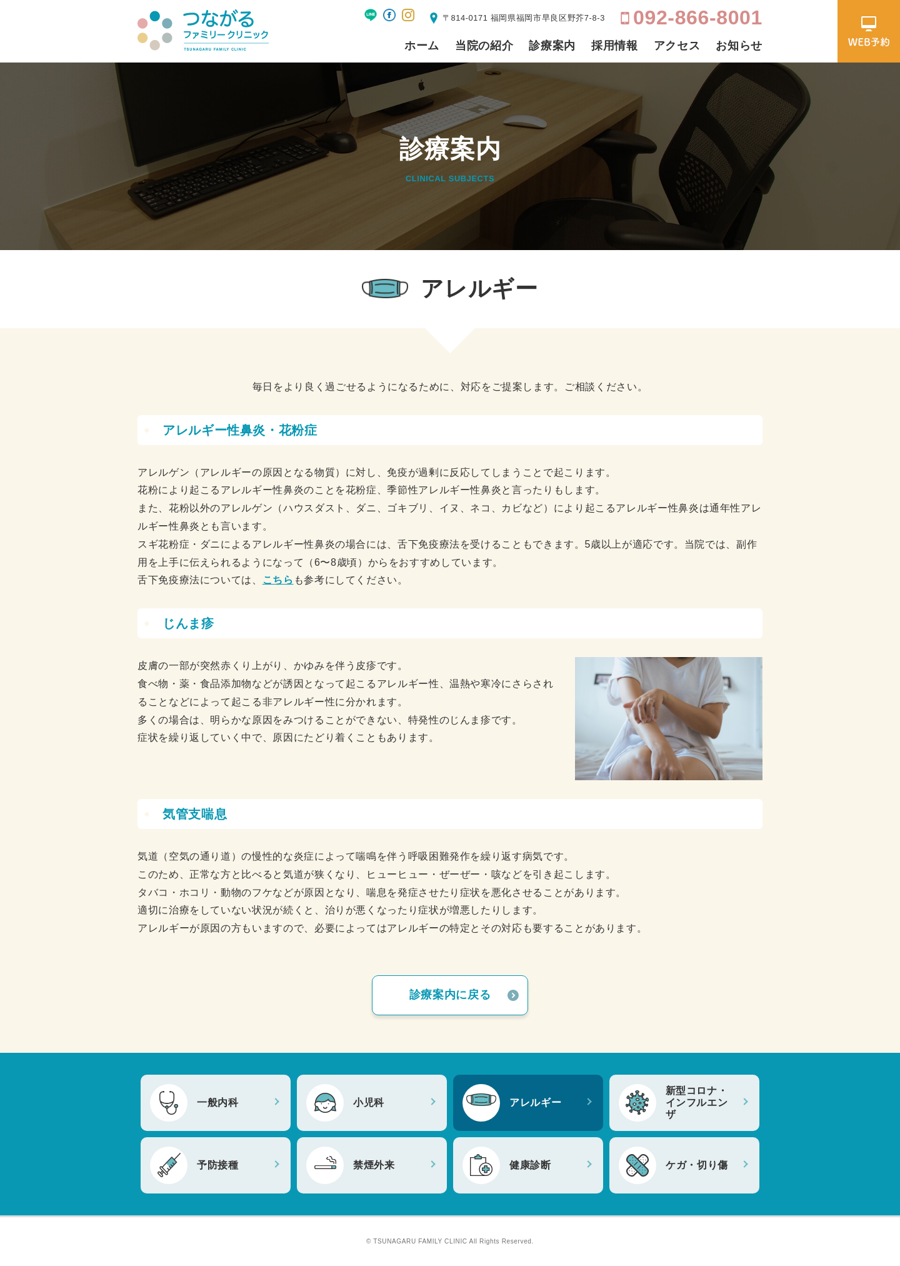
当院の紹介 (484, 45)
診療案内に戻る (450, 994)
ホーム (421, 45)
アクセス (677, 45)
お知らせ (739, 45)
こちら (278, 580)
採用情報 (614, 45)
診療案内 (552, 45)
